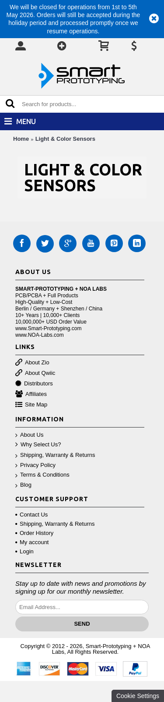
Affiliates (31, 394)
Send (82, 623)
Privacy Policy (35, 465)
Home (21, 138)
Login (24, 551)
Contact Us (31, 514)
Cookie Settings (137, 695)
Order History (34, 533)
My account (32, 542)
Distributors (34, 384)
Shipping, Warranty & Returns (55, 455)
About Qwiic (35, 373)
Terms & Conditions (42, 475)
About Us (29, 435)
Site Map (31, 405)
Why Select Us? (38, 445)
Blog (23, 485)
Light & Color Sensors (65, 138)
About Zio (32, 363)
